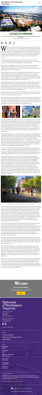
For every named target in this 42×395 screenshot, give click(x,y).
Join (21, 293)
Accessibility (4, 327)
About (3, 332)
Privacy (8, 327)
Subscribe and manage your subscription (12, 381)
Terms (12, 327)
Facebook (3, 324)
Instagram (6, 324)
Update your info (6, 339)
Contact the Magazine (7, 334)
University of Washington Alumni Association (21, 283)
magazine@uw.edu (10, 318)
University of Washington (21, 388)
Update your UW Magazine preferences (12, 337)
